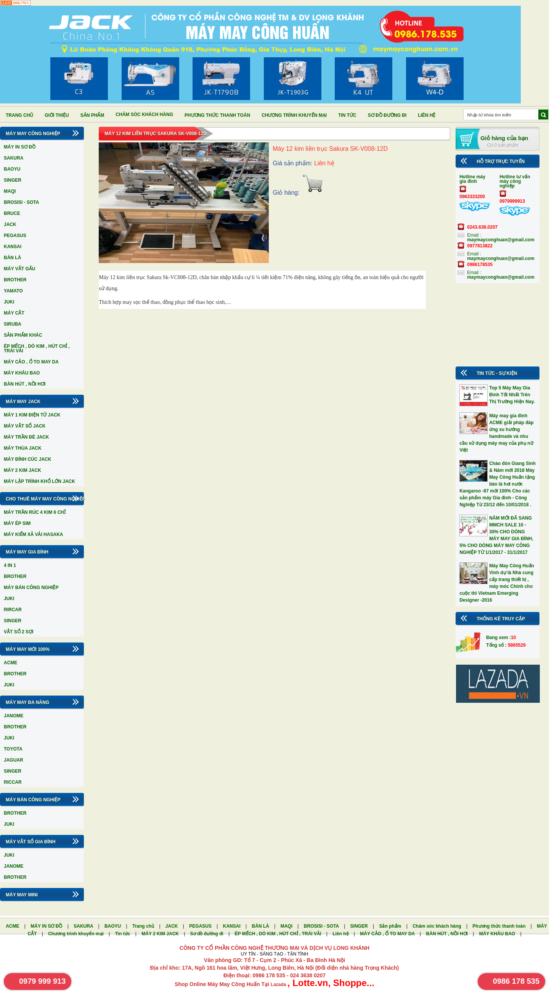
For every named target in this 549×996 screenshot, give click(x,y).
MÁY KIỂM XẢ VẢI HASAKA (33, 534)
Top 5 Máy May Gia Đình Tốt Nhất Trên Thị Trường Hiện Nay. (512, 394)
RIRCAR (13, 609)
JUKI (9, 302)
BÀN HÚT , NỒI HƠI (24, 384)
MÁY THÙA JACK (23, 448)
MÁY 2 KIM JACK (22, 470)
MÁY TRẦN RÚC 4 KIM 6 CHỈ (35, 512)
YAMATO (13, 291)
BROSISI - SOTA (21, 202)
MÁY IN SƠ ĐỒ (19, 147)
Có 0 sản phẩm (502, 145)
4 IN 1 (10, 565)
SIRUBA (12, 324)
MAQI (10, 191)
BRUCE (12, 213)
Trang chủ (19, 115)
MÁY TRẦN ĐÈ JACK (26, 437)
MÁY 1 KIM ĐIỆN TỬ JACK (32, 415)
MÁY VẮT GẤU (19, 268)
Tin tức (347, 115)
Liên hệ (426, 115)
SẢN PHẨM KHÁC (23, 335)
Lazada (279, 984)
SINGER (12, 180)
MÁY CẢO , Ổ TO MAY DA (31, 362)
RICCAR (13, 782)
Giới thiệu (57, 115)
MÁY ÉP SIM (17, 523)
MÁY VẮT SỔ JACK (24, 426)
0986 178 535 (516, 981)
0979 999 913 (42, 981)
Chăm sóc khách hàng (144, 114)
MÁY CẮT (14, 313)
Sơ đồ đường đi (387, 115)
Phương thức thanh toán (217, 115)
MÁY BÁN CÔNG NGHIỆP (31, 587)
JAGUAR (13, 760)
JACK (10, 224)
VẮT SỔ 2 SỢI (18, 631)
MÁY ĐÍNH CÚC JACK (27, 459)
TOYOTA (13, 749)
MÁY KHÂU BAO (22, 373)
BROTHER (15, 279)
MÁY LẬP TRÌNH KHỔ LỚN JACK (39, 481)
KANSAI (12, 246)
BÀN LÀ (12, 257)
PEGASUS (15, 235)
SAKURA (13, 158)
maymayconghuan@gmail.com (500, 239)
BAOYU (12, 169)
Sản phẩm (92, 115)
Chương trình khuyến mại (294, 115)
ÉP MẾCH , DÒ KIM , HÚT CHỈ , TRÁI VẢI (37, 349)
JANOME (13, 715)
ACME (10, 662)
